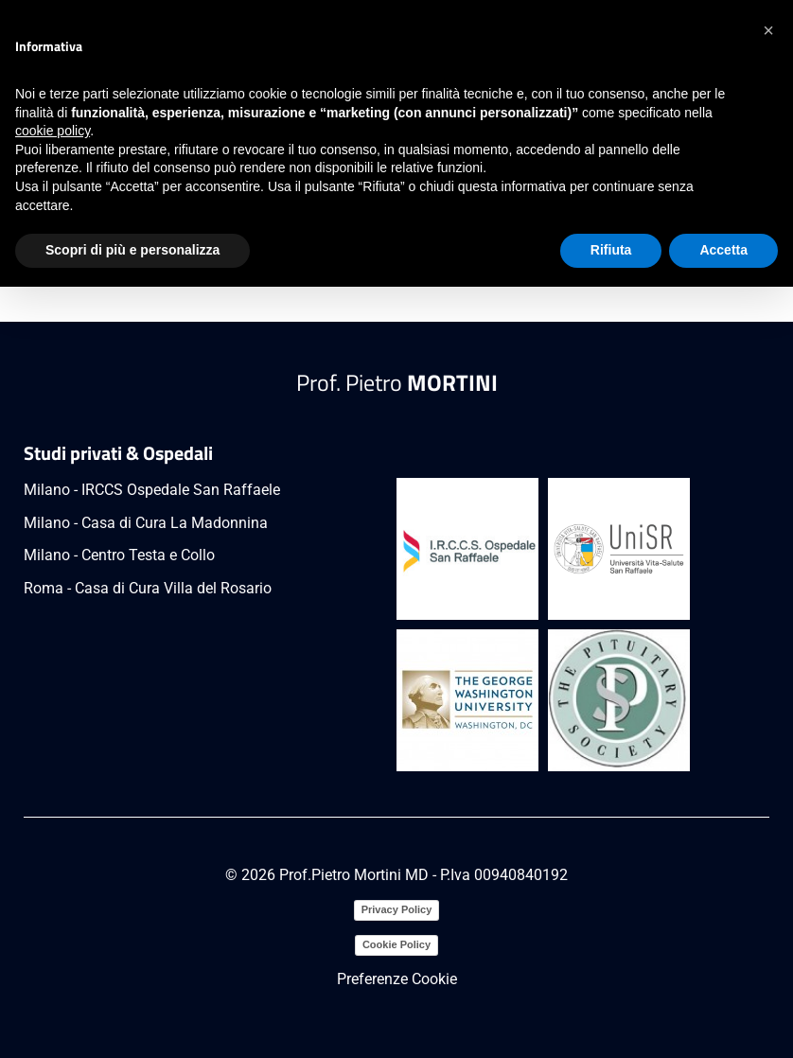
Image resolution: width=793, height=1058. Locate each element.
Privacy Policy (396, 909)
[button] (768, 30)
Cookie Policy (396, 944)
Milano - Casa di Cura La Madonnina (146, 523)
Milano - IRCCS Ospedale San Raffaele (152, 490)
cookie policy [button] (52, 130)
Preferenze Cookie (397, 979)
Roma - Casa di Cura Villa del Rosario (148, 588)
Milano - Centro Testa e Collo (119, 555)
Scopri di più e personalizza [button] (132, 249)
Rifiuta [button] (611, 249)
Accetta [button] (723, 249)
